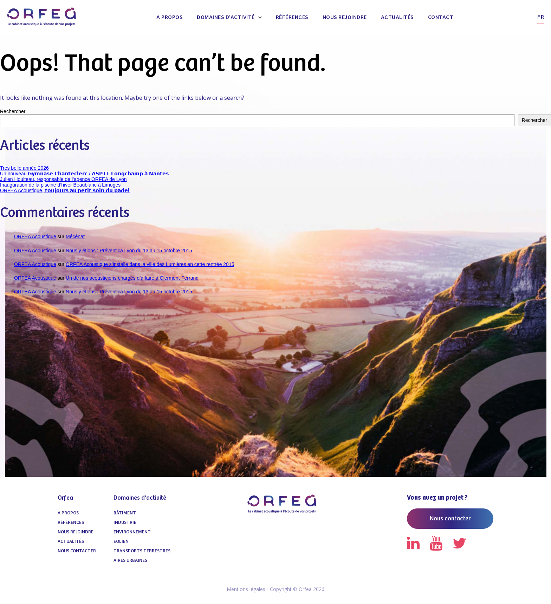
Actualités (397, 17)
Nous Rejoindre (345, 17)
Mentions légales (246, 589)
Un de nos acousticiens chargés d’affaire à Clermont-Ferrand (132, 278)
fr (540, 17)
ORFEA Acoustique (35, 236)
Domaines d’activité (226, 17)
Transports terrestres (142, 551)
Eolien (121, 541)
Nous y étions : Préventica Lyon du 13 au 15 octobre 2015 (129, 250)
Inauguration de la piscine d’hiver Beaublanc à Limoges (60, 185)
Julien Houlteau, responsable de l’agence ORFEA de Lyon (63, 179)
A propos (169, 17)
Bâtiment (125, 513)
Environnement (132, 532)
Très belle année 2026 (24, 168)
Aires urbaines (130, 560)
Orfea (65, 497)
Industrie (125, 522)
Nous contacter (77, 551)
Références (292, 17)
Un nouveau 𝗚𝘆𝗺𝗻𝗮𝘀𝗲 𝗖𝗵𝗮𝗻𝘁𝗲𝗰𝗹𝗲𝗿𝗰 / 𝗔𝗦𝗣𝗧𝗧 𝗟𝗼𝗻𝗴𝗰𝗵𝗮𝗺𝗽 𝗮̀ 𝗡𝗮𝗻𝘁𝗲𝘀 (84, 173)
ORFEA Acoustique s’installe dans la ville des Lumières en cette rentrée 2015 (150, 264)
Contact (441, 17)
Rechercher (12, 111)
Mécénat (75, 236)
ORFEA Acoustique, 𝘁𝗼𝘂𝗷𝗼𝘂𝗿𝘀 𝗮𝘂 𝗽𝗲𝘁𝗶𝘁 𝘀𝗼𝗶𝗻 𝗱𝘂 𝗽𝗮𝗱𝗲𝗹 (65, 190)
